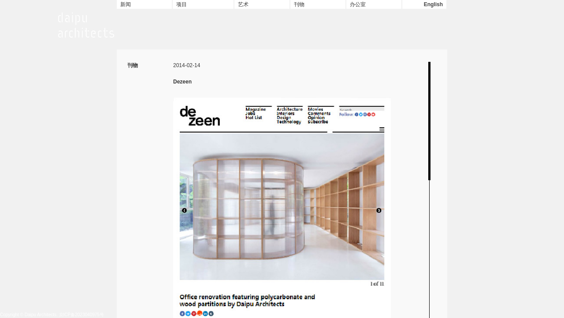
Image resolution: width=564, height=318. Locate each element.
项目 (181, 4)
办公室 (358, 4)
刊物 (299, 4)
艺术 (243, 4)
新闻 (125, 4)
